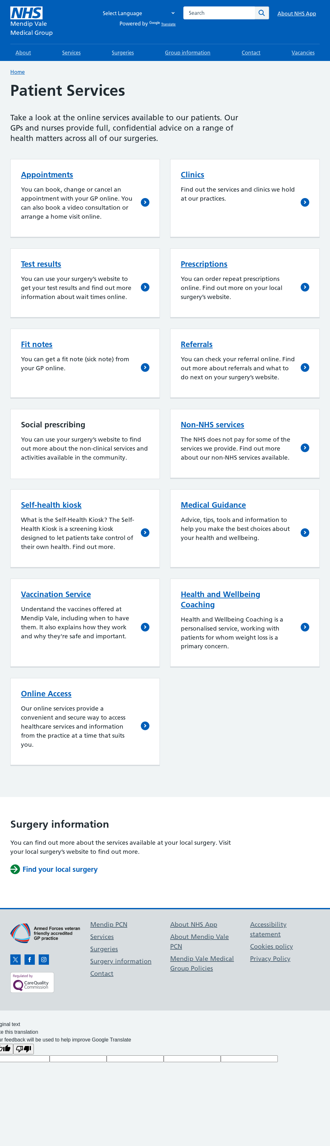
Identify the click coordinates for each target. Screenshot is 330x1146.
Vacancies (303, 52)
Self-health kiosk (51, 505)
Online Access (46, 693)
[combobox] (219, 12)
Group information (187, 52)
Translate (162, 24)
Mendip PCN (108, 924)
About (23, 52)
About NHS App (296, 13)
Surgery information (120, 961)
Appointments (47, 174)
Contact (251, 52)
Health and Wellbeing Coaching (220, 599)
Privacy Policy (270, 958)
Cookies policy (271, 946)
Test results (41, 264)
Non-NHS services (212, 424)
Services (71, 52)
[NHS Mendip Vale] (31, 21)
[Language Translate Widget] (137, 13)
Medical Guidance (213, 505)
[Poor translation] (23, 1049)
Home (17, 72)
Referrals (197, 344)
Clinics (192, 174)
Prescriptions (204, 264)
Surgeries (123, 52)
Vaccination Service (56, 594)
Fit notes (37, 344)
